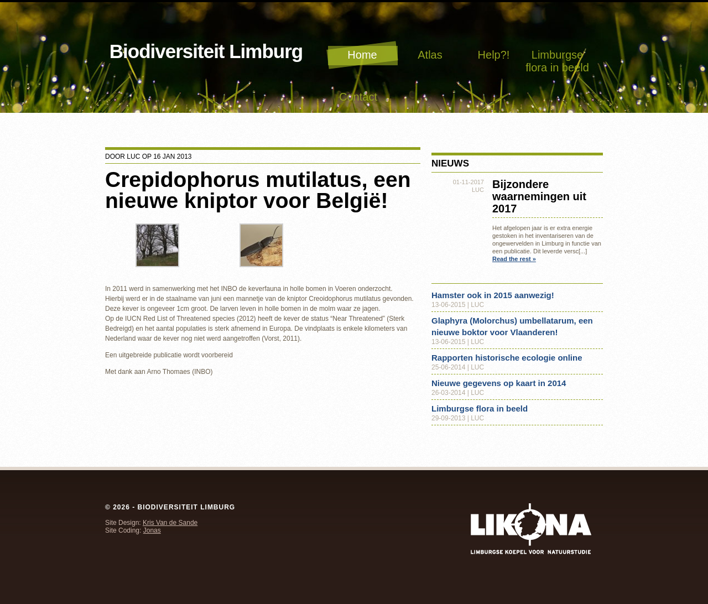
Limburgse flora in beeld (557, 61)
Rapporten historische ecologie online (506, 357)
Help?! (494, 55)
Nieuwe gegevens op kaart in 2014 (498, 383)
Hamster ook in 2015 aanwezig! (492, 295)
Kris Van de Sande (170, 523)
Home (362, 55)
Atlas (430, 55)
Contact (358, 97)
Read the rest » (514, 259)
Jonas (152, 530)
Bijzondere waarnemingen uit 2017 (539, 196)
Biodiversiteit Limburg (206, 51)
